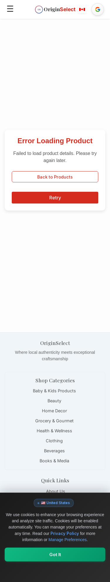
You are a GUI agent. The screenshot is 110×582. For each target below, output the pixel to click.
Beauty (54, 400)
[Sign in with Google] (98, 9)
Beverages (54, 450)
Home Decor (54, 410)
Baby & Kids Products (54, 390)
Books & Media (54, 460)
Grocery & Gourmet (54, 420)
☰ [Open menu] (10, 9)
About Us (55, 491)
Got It (55, 554)
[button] (82, 9)
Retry (55, 198)
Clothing (54, 440)
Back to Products (55, 176)
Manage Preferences (67, 539)
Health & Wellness (54, 430)
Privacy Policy (64, 533)
